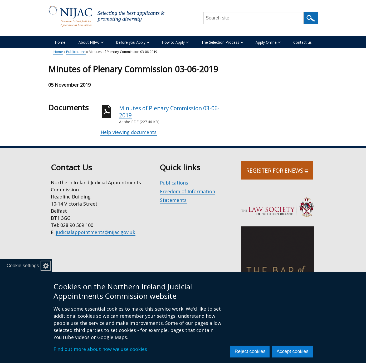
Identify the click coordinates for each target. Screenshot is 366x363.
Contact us (302, 42)
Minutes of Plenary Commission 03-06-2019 (171, 115)
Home (60, 42)
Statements (173, 200)
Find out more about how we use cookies (100, 349)
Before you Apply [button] (132, 42)
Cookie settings (23, 265)
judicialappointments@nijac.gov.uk (95, 232)
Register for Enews (279, 173)
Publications (76, 51)
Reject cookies (250, 351)
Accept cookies (292, 351)
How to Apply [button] (175, 42)
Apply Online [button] (268, 42)
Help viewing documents (129, 132)
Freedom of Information (187, 191)
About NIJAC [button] (91, 42)
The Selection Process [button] (222, 42)
